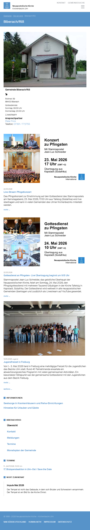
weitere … (8, 389)
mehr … (7, 209)
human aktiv (35, 522)
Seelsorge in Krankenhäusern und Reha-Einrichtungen (33, 403)
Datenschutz (65, 522)
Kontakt (61, 3)
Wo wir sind (18, 16)
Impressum (49, 522)
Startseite (8, 16)
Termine (11, 443)
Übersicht (12, 425)
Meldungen (13, 437)
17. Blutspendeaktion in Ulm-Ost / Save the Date (28, 469)
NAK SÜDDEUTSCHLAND (15, 522)
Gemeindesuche (76, 3)
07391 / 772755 (22, 124)
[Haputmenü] (83, 7)
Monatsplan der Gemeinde (21, 450)
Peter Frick (10, 121)
